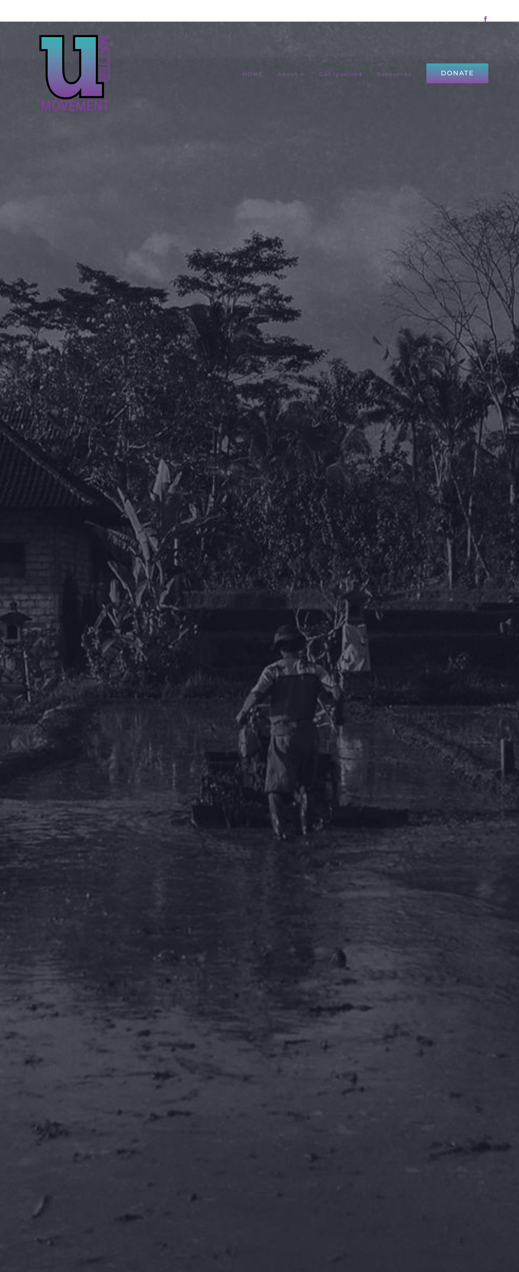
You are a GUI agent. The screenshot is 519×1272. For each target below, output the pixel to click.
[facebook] (485, 19)
